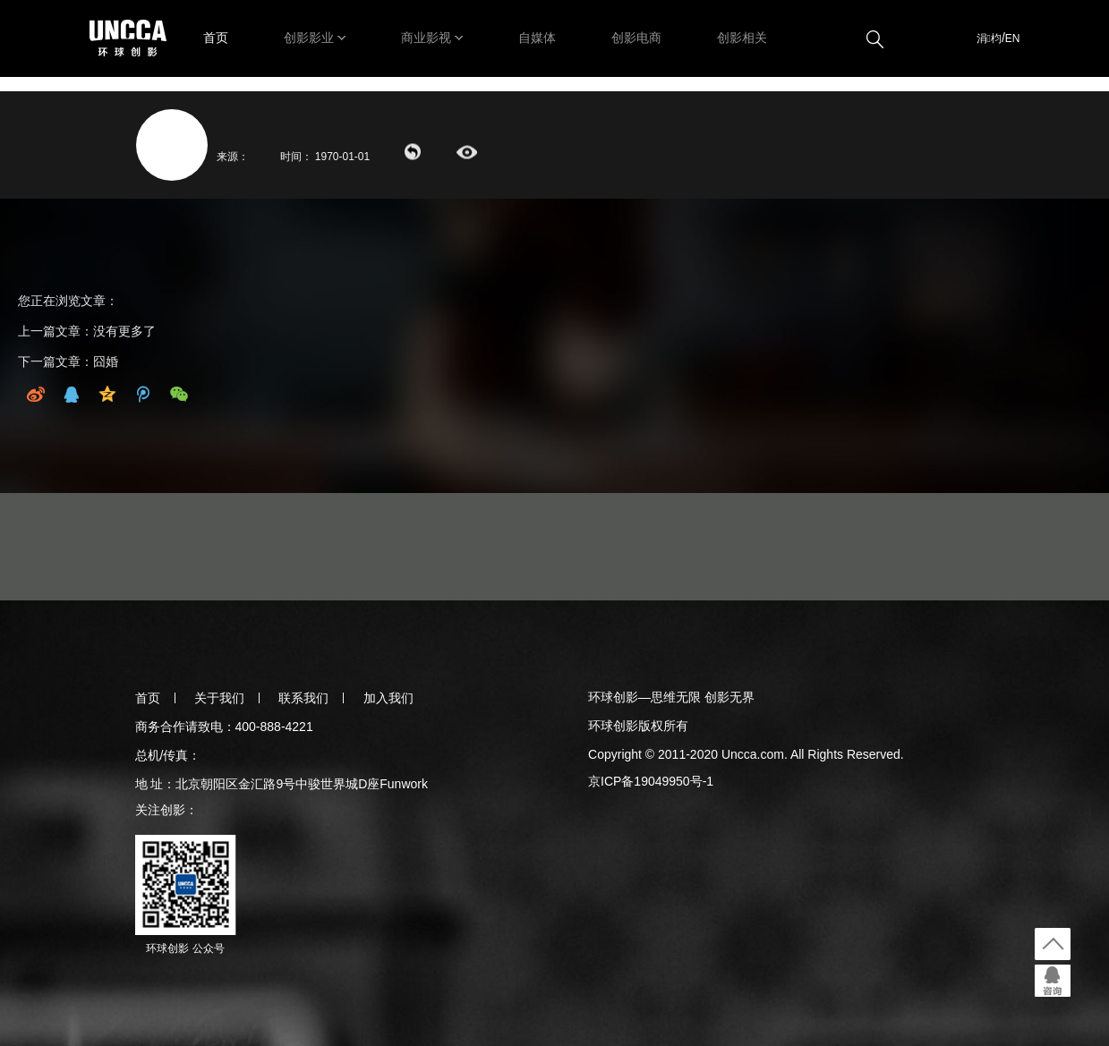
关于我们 (219, 698)
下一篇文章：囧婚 (68, 361)
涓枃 (989, 38)
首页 (215, 37)
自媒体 (537, 37)
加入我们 (388, 698)
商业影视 (426, 37)
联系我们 (303, 698)
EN (1012, 38)
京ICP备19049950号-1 (650, 781)
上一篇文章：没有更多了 (87, 331)
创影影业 (309, 37)
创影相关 (742, 37)
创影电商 (636, 37)
